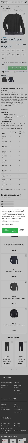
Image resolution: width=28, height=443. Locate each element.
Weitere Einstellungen (7, 224)
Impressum (16, 221)
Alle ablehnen (14, 230)
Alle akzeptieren (6, 231)
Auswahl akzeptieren (21, 231)
